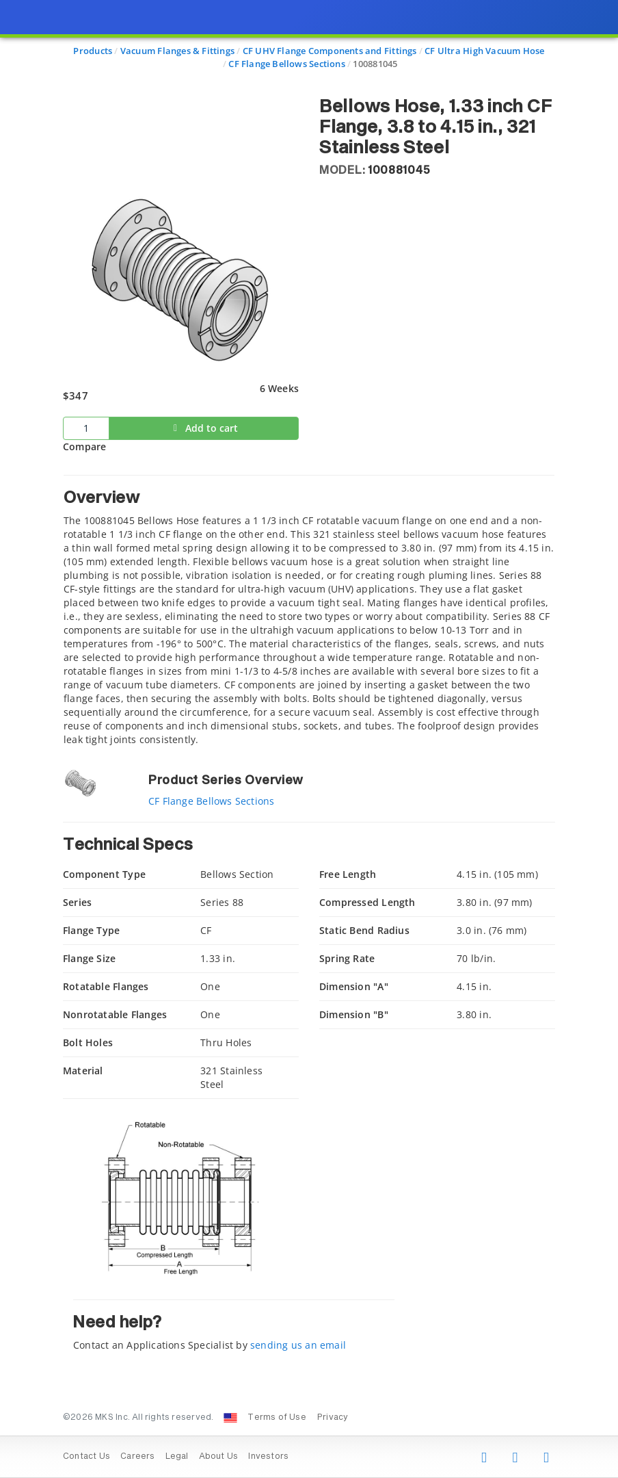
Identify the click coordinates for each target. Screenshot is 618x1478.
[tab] (309, 610)
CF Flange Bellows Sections (211, 800)
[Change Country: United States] (230, 1418)
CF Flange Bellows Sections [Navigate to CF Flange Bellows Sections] (286, 63)
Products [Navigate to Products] (92, 50)
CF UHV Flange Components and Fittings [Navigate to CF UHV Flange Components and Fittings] (330, 50)
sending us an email (298, 1344)
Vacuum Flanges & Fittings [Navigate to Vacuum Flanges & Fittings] (177, 50)
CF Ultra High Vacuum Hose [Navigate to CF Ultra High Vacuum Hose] (484, 50)
